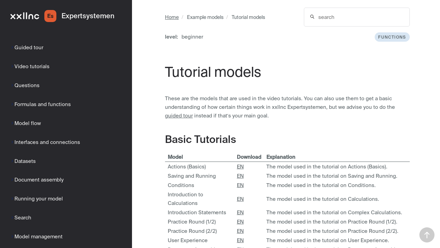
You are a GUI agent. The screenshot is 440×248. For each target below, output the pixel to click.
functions (392, 37)
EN (240, 166)
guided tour (179, 115)
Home (172, 17)
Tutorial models (248, 17)
